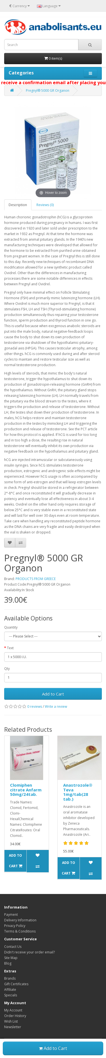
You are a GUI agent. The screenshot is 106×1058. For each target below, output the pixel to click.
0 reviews (34, 706)
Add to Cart (53, 694)
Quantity (11, 627)
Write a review (56, 706)
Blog (7, 963)
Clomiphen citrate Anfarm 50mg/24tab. (25, 789)
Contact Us (12, 946)
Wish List (11, 1021)
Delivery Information (20, 920)
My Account (13, 1010)
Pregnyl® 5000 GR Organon (47, 90)
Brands (10, 978)
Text (10, 648)
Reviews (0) (45, 204)
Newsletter (12, 1027)
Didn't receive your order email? (29, 952)
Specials (10, 995)
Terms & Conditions (20, 931)
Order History (15, 1015)
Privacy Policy (14, 925)
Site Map (11, 957)
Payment (11, 914)
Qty (7, 668)
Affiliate (10, 989)
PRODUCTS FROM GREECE (36, 578)
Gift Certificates (16, 984)
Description (18, 204)
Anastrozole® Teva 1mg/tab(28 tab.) (77, 792)
